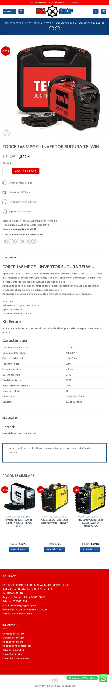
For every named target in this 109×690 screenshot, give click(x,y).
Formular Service (12, 653)
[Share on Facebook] (11, 241)
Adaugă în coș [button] (18, 549)
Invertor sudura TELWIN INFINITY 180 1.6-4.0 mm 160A (18, 522)
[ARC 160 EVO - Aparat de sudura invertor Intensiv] (54, 497)
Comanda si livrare (13, 633)
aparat (15, 234)
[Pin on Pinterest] (28, 241)
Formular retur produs (15, 657)
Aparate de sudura (66, 23)
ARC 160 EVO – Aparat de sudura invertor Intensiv (54, 521)
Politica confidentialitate (17, 645)
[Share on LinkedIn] (34, 241)
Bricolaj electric (43, 23)
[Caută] (21, 11)
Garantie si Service (13, 637)
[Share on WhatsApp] (5, 241)
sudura (40, 234)
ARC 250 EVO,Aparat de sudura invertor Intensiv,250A (90, 522)
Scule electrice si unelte (18, 23)
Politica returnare (12, 641)
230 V (69, 347)
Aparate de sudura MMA (91, 23)
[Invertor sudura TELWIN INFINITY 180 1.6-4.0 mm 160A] (18, 497)
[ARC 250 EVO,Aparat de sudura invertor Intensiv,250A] (90, 497)
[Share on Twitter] (16, 241)
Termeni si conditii (13, 649)
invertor (32, 234)
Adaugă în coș (25, 171)
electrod (23, 234)
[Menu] (9, 11)
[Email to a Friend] (22, 241)
